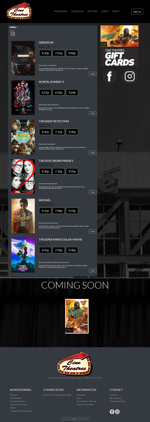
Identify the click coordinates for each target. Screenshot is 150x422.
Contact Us (114, 395)
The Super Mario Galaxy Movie (21, 411)
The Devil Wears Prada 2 (19, 405)
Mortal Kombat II (16, 398)
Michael (12, 408)
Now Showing (60, 11)
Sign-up (137, 11)
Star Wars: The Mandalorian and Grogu (57, 395)
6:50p (58, 92)
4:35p (45, 250)
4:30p (45, 171)
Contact (105, 11)
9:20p (72, 92)
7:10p (58, 171)
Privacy (79, 398)
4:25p (45, 92)
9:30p (72, 132)
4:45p (45, 132)
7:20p (58, 250)
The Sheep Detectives (17, 401)
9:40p (72, 53)
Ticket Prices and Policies (85, 405)
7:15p (58, 132)
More (115, 11)
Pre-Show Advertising (117, 401)
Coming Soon (77, 11)
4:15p (45, 210)
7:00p (58, 210)
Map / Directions (116, 398)
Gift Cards (92, 11)
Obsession (14, 395)
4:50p (45, 53)
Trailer (92, 74)
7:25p (58, 53)
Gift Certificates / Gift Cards (86, 401)
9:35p (72, 171)
